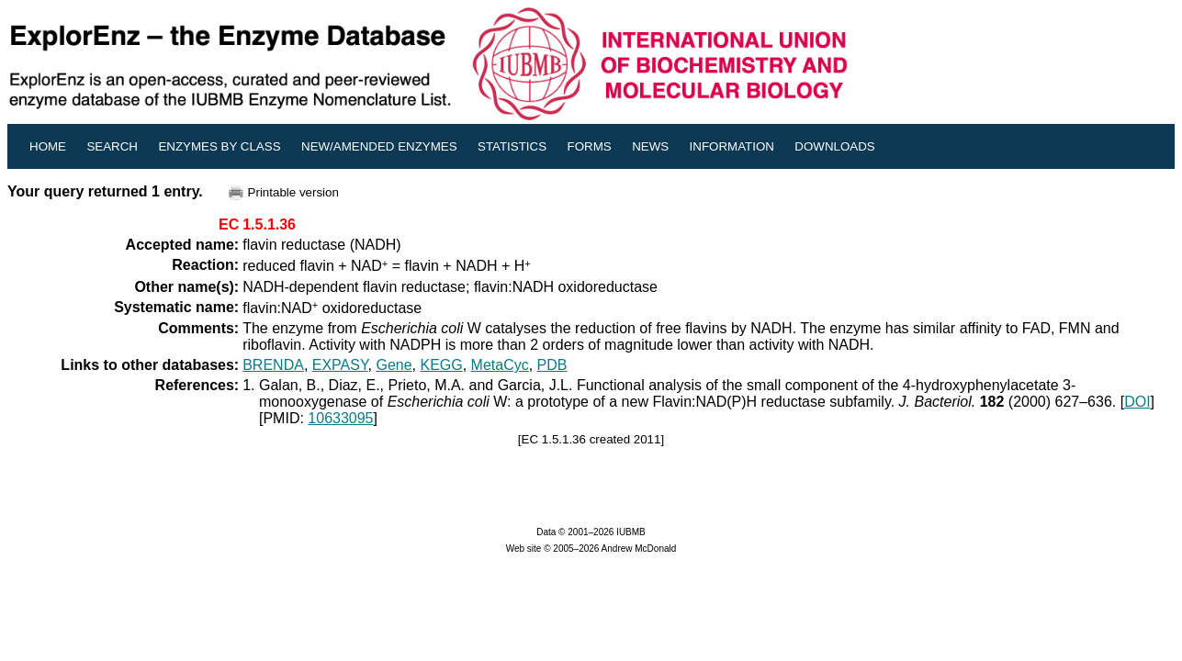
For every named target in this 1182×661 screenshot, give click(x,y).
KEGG (441, 365)
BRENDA (273, 365)
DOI (1137, 401)
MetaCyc (500, 365)
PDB (552, 365)
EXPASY (340, 365)
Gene (393, 365)
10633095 (340, 418)
